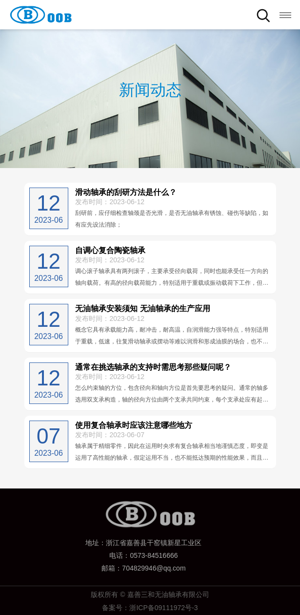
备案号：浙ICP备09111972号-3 (150, 608)
